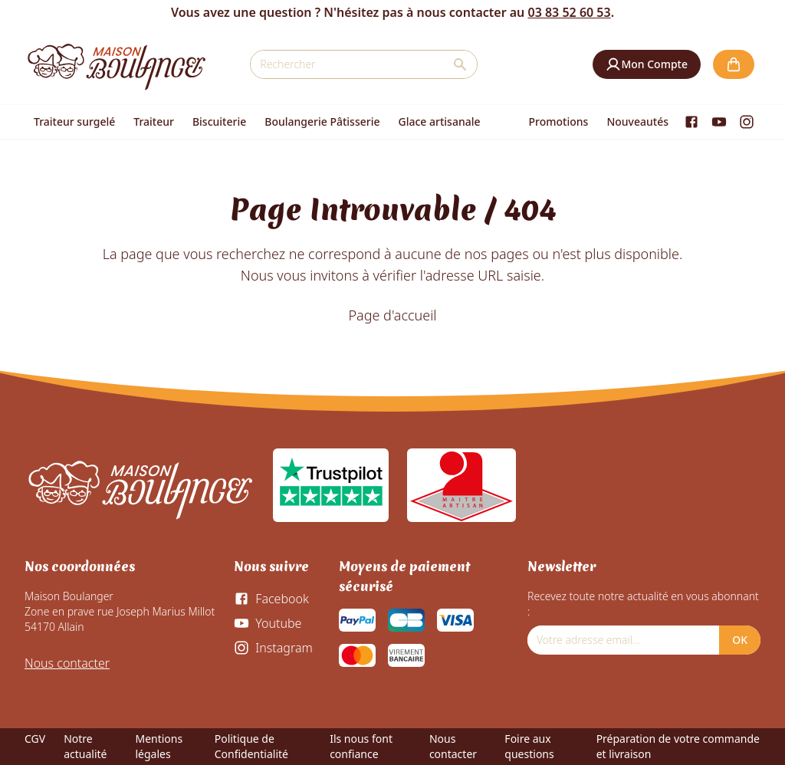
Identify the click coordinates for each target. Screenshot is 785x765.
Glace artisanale (439, 121)
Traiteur (153, 121)
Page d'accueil (392, 315)
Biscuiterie (219, 121)
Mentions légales (158, 746)
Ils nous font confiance (361, 746)
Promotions (559, 121)
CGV (35, 738)
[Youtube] (719, 122)
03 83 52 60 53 (568, 12)
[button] (647, 64)
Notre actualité (85, 746)
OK (739, 639)
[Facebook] (691, 122)
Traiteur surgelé (74, 121)
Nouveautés (637, 121)
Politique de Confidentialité (251, 746)
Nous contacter (67, 663)
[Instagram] (746, 122)
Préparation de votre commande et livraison (678, 746)
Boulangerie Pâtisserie (321, 121)
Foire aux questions (528, 746)
